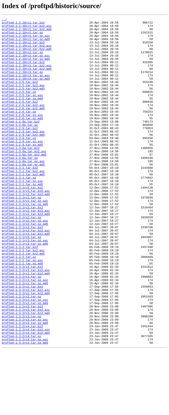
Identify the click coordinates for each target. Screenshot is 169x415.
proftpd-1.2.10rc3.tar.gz (22, 83)
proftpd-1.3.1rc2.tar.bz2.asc (26, 250)
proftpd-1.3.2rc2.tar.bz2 (22, 341)
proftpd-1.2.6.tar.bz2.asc (23, 123)
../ (4, 20)
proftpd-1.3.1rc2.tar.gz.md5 (25, 265)
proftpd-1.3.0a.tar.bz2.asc (24, 178)
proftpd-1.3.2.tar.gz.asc (22, 309)
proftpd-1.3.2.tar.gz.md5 (22, 313)
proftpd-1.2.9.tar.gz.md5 (22, 170)
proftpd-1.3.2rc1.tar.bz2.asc (26, 321)
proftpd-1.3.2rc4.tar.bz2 (22, 388)
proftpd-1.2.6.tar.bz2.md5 (23, 127)
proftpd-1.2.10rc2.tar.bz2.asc (26, 51)
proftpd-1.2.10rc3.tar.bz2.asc (26, 75)
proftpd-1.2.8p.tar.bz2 (21, 143)
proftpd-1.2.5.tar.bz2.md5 (23, 103)
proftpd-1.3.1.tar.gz (19, 210)
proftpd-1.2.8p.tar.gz (20, 147)
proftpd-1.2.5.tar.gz (19, 107)
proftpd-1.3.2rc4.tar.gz (21, 400)
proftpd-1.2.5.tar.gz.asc (22, 111)
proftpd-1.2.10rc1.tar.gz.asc (26, 40)
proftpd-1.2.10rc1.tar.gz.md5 (26, 44)
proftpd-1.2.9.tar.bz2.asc (23, 154)
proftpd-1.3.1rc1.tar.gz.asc (25, 238)
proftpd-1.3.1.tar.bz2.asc (23, 202)
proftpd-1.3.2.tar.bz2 (20, 293)
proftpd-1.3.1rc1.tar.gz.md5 (25, 242)
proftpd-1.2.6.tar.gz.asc (22, 135)
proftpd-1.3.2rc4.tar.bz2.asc (26, 392)
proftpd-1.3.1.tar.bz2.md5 (23, 206)
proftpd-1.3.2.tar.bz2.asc (23, 297)
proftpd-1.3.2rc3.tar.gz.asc (25, 380)
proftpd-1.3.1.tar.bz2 (20, 198)
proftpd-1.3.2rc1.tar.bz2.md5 (26, 325)
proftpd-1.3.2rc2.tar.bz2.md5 (26, 349)
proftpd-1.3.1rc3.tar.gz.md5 (25, 289)
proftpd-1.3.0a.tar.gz (20, 186)
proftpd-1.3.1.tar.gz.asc (22, 214)
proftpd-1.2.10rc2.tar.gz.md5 (26, 67)
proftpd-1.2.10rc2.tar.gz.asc (26, 63)
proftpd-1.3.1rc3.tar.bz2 (22, 269)
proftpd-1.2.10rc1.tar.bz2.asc (26, 28)
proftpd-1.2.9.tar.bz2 (20, 150)
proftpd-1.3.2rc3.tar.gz (21, 376)
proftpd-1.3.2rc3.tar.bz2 (22, 364)
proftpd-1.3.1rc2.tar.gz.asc (25, 261)
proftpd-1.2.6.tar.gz (19, 131)
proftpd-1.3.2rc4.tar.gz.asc (25, 404)
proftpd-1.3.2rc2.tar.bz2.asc (26, 345)
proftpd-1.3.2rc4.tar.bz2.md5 (26, 396)
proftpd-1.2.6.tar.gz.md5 (22, 139)
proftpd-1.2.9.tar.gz (19, 162)
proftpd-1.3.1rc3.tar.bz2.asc (26, 273)
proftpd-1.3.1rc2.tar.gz (21, 257)
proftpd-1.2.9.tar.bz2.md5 (23, 158)
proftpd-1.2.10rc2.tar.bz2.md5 (26, 55)
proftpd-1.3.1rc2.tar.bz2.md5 (26, 253)
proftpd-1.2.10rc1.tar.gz (22, 36)
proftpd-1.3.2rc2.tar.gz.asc (25, 356)
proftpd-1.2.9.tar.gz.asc (22, 166)
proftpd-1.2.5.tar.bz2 (20, 95)
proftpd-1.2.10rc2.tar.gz (22, 59)
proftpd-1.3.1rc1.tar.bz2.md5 (26, 230)
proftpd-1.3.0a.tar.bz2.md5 (24, 182)
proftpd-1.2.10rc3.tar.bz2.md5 (26, 79)
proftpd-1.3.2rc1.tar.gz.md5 (25, 337)
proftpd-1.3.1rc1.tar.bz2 (22, 222)
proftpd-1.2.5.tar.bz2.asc (23, 99)
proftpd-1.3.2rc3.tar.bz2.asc (26, 368)
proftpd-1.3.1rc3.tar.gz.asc (25, 285)
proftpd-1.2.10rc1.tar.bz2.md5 (26, 32)
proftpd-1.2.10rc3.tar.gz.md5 (26, 91)
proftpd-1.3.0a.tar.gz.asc (23, 190)
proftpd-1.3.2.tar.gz (19, 305)
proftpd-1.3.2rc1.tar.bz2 (22, 317)
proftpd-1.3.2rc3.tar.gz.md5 (25, 384)
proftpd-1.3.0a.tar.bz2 (21, 174)
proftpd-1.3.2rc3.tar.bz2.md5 (26, 372)
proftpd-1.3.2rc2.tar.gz (21, 352)
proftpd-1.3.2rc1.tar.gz (21, 329)
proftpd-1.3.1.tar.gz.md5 (22, 218)
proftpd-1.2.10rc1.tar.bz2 (23, 24)
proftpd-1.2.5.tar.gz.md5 (22, 115)
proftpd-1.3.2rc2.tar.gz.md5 (25, 360)
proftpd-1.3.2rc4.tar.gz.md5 (25, 408)
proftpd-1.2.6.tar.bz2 (20, 119)
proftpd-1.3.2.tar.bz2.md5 (23, 301)
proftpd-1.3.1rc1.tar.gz (21, 234)
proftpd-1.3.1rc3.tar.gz (21, 281)
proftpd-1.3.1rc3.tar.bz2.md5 (26, 277)
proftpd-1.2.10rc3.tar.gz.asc (26, 87)
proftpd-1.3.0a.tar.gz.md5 (23, 194)
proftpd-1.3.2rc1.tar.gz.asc (25, 333)
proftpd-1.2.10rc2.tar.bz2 (23, 48)
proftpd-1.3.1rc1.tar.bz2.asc (26, 226)
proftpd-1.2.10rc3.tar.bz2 (23, 71)
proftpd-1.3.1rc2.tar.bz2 (22, 246)
